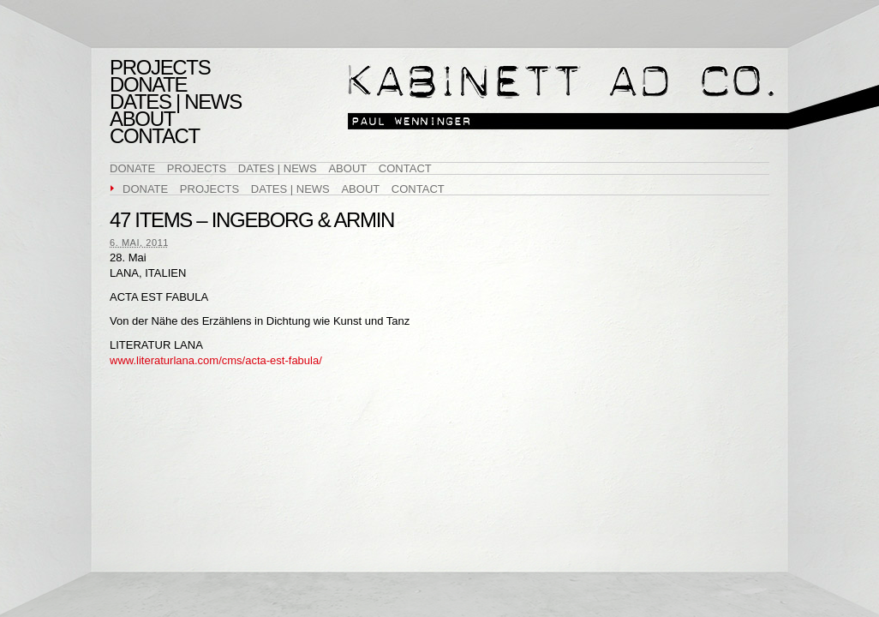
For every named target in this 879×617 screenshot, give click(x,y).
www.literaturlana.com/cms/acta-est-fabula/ (216, 360)
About (142, 119)
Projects (160, 67)
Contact (155, 136)
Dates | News (176, 102)
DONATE (148, 84)
